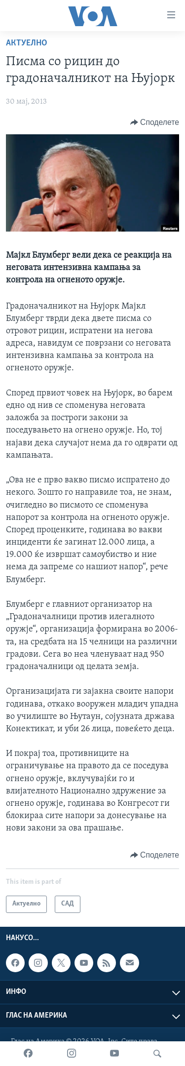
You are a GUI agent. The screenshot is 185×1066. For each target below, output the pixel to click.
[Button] (154, 122)
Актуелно (26, 43)
